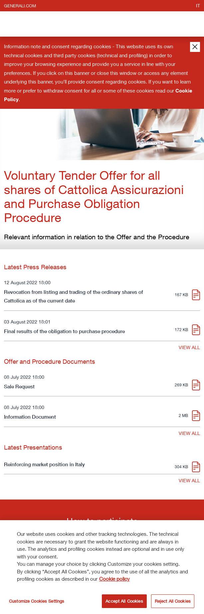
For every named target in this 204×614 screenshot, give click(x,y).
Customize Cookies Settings (36, 602)
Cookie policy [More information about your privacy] (114, 580)
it (198, 5)
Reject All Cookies (173, 602)
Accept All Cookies (124, 602)
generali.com (20, 5)
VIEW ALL (189, 347)
